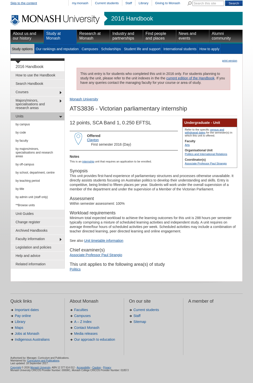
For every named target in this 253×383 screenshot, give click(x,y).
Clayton (93, 140)
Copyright (15, 367)
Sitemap (139, 322)
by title (20, 189)
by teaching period (28, 180)
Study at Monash (53, 35)
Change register (28, 222)
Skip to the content (23, 3)
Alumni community (221, 35)
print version (229, 60)
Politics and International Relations (206, 154)
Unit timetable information (103, 241)
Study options (22, 49)
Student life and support (142, 49)
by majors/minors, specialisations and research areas (34, 152)
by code (21, 132)
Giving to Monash (167, 3)
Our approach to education (94, 339)
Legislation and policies (33, 247)
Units (19, 116)
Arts (187, 144)
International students (179, 49)
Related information (30, 264)
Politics (75, 269)
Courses (22, 92)
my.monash (80, 3)
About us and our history (24, 35)
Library (143, 3)
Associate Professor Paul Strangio (206, 163)
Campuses (90, 49)
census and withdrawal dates (204, 131)
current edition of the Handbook (190, 78)
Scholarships (111, 49)
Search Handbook (29, 84)
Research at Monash (90, 35)
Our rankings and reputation (57, 49)
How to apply (209, 49)
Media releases (86, 334)
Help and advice (28, 256)
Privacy (107, 367)
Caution (96, 367)
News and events (187, 35)
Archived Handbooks (31, 230)
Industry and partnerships (123, 35)
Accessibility (83, 367)
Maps (19, 328)
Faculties (81, 310)
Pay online (23, 316)
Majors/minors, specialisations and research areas (30, 104)
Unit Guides (25, 214)
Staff (129, 3)
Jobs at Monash (27, 334)
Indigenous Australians (32, 339)
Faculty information (30, 239)
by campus (23, 124)
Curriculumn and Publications (43, 360)
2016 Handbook (132, 18)
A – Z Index (83, 322)
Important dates (27, 310)
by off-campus (25, 164)
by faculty (22, 140)
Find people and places (156, 35)
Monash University (84, 99)
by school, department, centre (35, 172)
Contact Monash (86, 328)
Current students (107, 3)
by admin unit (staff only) (32, 197)
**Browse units (25, 205)
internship (88, 161)
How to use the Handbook (35, 75)
